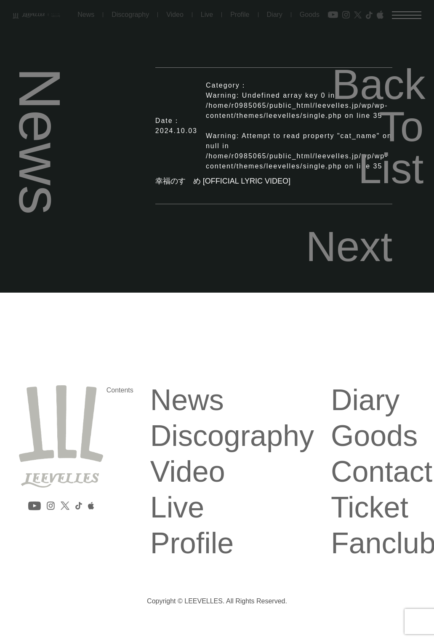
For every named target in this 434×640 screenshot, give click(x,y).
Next (349, 246)
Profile (239, 12)
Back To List (377, 126)
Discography (130, 12)
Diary (274, 12)
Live (207, 12)
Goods (310, 12)
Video (175, 12)
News (85, 12)
